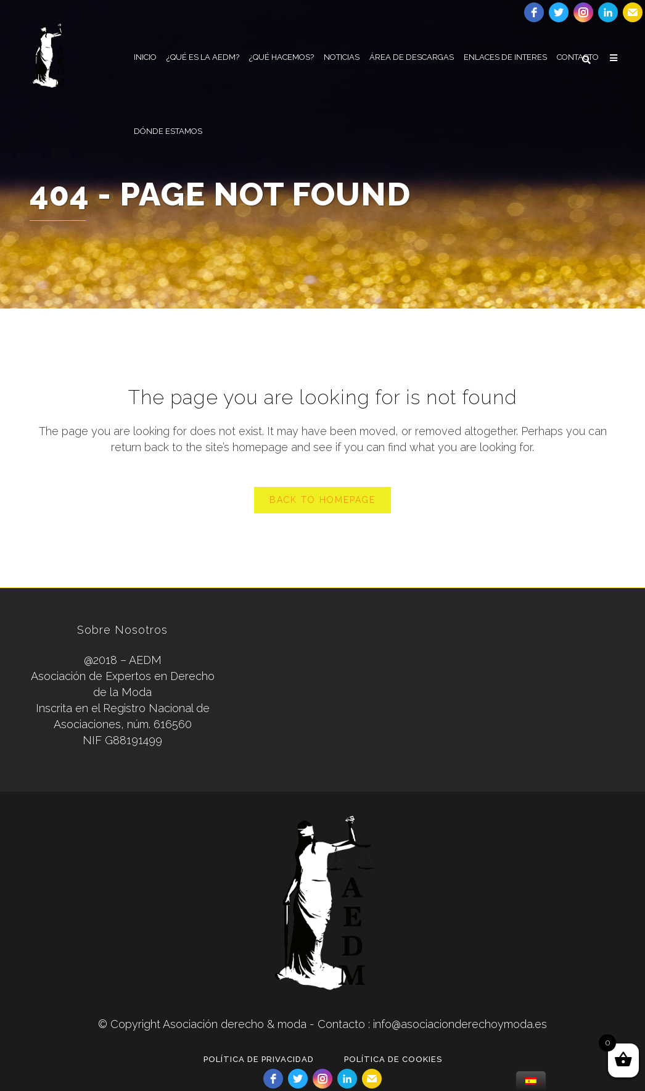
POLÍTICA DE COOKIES (393, 1059)
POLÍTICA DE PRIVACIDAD (258, 1059)
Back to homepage (322, 500)
